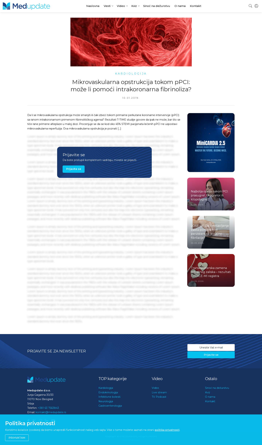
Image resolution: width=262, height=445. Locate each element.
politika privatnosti (167, 430)
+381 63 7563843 (48, 408)
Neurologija (105, 401)
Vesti (107, 6)
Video (121, 6)
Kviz (134, 6)
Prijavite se (73, 169)
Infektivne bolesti (109, 396)
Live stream (159, 392)
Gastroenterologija (110, 405)
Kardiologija (105, 388)
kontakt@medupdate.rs (51, 412)
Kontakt (195, 6)
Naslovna (92, 6)
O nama (180, 6)
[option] (211, 142)
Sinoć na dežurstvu (156, 6)
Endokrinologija (108, 392)
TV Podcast (159, 396)
